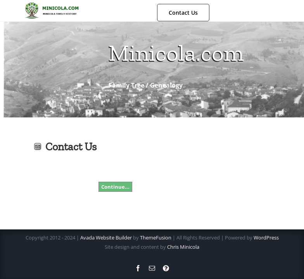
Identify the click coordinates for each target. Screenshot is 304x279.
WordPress (266, 237)
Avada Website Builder (106, 237)
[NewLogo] (51, 4)
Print (24, 146)
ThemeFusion (155, 237)
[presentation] (157, 156)
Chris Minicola (183, 246)
